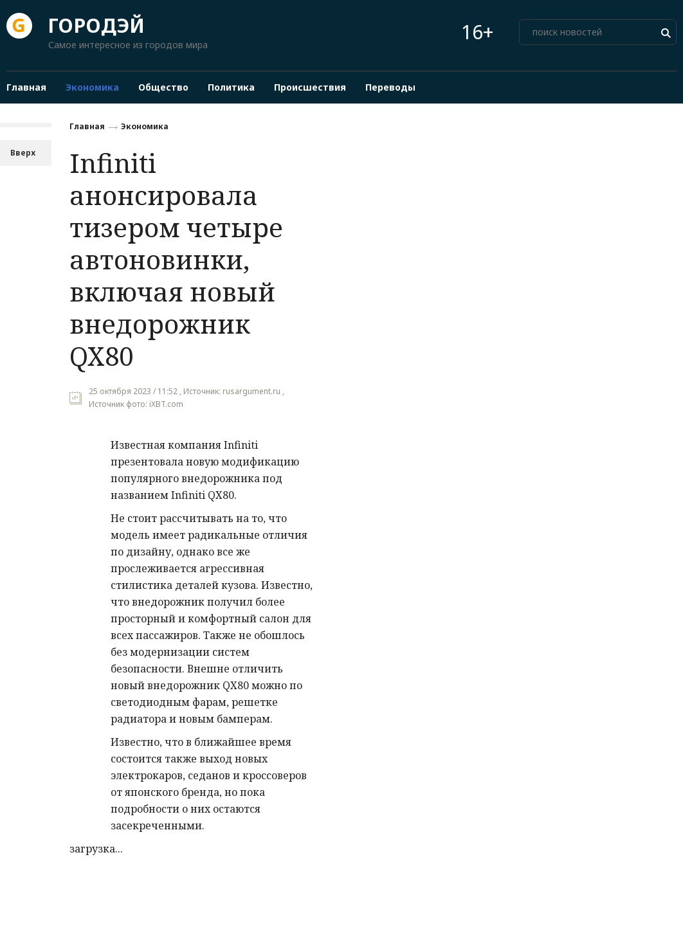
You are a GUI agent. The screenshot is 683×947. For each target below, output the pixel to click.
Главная (87, 126)
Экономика (144, 126)
